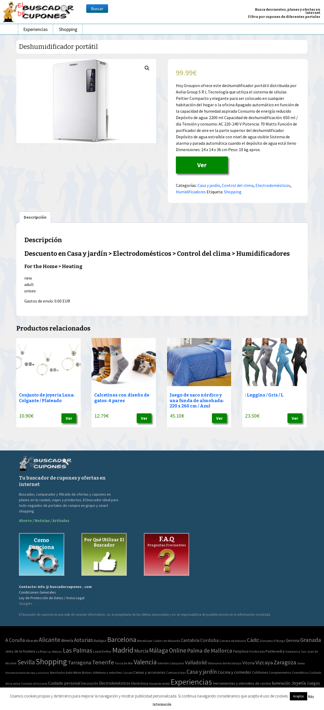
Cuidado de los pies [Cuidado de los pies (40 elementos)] (34, 683)
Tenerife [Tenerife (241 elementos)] (103, 662)
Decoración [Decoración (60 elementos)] (89, 683)
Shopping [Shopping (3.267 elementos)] (51, 661)
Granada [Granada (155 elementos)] (310, 640)
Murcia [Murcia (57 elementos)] (141, 651)
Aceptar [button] (298, 696)
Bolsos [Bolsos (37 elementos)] (77, 672)
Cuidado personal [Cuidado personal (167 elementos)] (64, 683)
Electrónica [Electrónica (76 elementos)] (139, 683)
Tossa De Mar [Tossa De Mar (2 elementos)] (124, 663)
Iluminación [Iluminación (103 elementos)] (281, 683)
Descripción (35, 217)
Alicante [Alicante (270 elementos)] (49, 640)
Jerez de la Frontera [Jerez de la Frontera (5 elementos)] (20, 651)
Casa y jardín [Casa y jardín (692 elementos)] (202, 671)
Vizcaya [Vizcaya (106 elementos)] (264, 662)
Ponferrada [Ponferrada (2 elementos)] (257, 651)
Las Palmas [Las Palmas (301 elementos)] (77, 650)
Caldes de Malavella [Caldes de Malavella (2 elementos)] (166, 641)
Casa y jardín (208, 185)
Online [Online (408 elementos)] (177, 650)
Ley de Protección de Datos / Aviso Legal (51, 597)
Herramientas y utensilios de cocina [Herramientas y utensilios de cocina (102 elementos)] (242, 683)
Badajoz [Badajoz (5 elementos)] (100, 640)
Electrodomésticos (272, 185)
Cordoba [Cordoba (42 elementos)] (209, 640)
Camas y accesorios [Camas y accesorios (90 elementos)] (149, 672)
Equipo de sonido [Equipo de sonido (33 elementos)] (159, 683)
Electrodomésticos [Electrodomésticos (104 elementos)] (115, 683)
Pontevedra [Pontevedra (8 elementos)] (275, 651)
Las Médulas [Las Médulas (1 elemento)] (55, 651)
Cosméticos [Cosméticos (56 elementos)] (300, 672)
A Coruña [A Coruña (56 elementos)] (15, 640)
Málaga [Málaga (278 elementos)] (158, 650)
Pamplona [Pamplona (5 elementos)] (240, 651)
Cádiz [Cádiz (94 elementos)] (253, 640)
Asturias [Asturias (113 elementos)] (83, 640)
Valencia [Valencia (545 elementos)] (145, 662)
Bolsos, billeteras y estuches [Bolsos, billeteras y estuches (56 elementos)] (101, 672)
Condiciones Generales (37, 592)
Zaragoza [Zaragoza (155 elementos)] (285, 662)
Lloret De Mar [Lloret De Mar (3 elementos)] (102, 651)
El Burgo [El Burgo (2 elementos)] (279, 641)
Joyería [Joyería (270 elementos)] (298, 683)
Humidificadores (191, 191)
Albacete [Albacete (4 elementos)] (32, 640)
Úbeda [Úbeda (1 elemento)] (301, 663)
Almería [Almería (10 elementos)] (67, 640)
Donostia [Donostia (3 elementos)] (266, 641)
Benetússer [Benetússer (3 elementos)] (144, 641)
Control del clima (238, 185)
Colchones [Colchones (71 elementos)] (260, 672)
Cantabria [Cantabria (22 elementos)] (190, 640)
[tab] (35, 217)
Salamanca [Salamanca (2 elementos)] (292, 651)
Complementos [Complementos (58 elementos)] (280, 672)
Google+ (26, 603)
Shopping (68, 29)
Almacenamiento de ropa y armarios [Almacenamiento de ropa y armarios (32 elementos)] (27, 672)
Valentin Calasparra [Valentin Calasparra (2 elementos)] (170, 663)
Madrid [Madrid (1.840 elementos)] (122, 650)
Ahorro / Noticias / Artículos (44, 520)
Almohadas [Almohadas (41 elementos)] (57, 672)
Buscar (97, 8)
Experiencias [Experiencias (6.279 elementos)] (191, 682)
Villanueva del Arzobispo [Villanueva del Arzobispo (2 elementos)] (225, 663)
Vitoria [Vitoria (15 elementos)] (248, 662)
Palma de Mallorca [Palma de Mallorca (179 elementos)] (209, 650)
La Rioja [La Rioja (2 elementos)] (41, 651)
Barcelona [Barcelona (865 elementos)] (121, 639)
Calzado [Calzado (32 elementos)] (127, 672)
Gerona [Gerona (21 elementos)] (292, 640)
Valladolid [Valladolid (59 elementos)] (196, 662)
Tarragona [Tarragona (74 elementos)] (79, 662)
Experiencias (35, 29)
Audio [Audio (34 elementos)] (69, 672)
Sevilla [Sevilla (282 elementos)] (26, 662)
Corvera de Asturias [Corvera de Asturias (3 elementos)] (232, 641)
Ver (202, 165)
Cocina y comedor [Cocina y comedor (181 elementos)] (234, 672)
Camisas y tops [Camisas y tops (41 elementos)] (176, 672)
